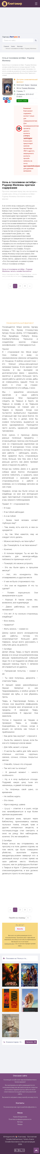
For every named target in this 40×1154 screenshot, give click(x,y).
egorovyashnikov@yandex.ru (26, 1107)
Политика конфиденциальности (20, 1119)
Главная (6, 46)
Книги (13, 46)
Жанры (20, 1124)
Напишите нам (9, 943)
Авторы (20, 1122)
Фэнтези (20, 46)
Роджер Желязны (28, 88)
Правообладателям (20, 1117)
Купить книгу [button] (22, 101)
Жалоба (20, 929)
